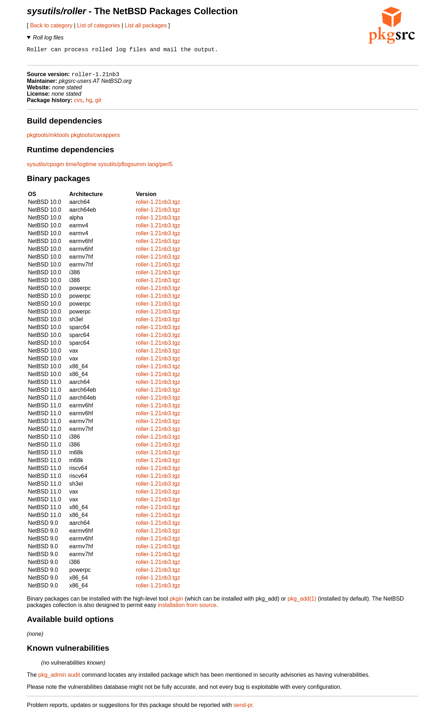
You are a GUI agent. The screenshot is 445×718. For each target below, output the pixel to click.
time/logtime (81, 168)
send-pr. (243, 709)
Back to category (51, 25)
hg (89, 104)
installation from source (187, 609)
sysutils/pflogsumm (122, 168)
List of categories (98, 25)
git (98, 104)
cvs (78, 104)
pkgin (176, 603)
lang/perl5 (160, 168)
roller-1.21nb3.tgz (158, 206)
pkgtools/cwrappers (95, 139)
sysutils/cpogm (45, 168)
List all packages (146, 25)
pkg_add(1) (301, 603)
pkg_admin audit (59, 679)
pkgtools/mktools (48, 139)
